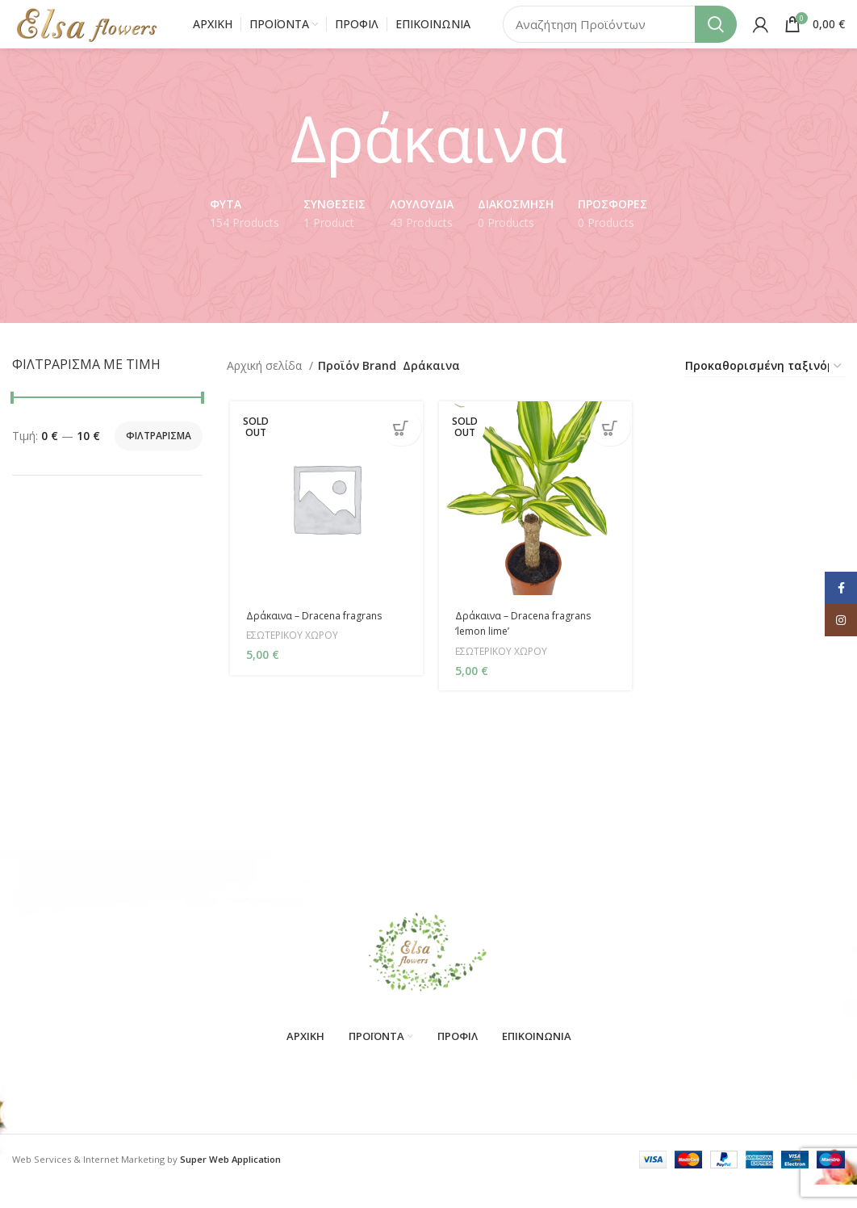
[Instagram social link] (841, 620)
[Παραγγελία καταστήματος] (764, 390)
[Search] (620, 36)
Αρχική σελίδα (266, 389)
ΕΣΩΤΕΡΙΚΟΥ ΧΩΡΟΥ (293, 661)
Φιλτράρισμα (158, 460)
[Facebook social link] (841, 588)
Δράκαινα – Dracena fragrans (319, 640)
